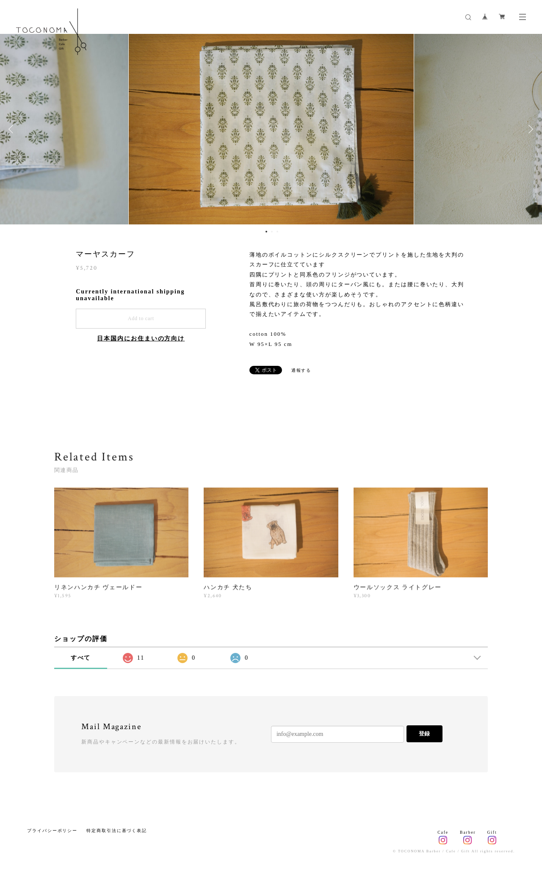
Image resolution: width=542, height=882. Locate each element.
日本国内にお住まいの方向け (141, 338)
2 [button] (272, 231)
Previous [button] (12, 129)
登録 (424, 733)
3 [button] (277, 231)
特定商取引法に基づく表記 (116, 830)
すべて (81, 658)
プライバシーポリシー (52, 830)
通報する (301, 370)
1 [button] (266, 231)
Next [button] (529, 129)
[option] (271, 129)
